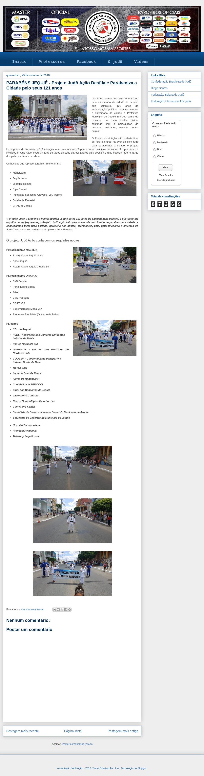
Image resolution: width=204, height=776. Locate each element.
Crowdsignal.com (166, 180)
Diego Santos (159, 88)
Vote (165, 167)
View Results (166, 175)
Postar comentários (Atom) (77, 743)
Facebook (86, 62)
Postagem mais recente (22, 731)
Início (19, 62)
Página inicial (73, 731)
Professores (52, 62)
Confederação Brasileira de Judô (171, 81)
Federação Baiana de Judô (167, 94)
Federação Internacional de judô (171, 101)
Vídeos (141, 62)
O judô (115, 62)
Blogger (141, 768)
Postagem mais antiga (123, 731)
